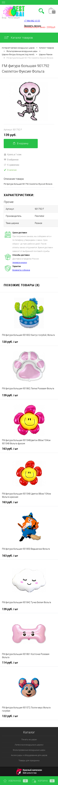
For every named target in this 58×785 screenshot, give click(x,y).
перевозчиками (19, 262)
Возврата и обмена (21, 270)
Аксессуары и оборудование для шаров (29, 755)
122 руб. (10, 716)
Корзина (43, 781)
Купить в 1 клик (12, 154)
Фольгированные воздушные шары (29, 750)
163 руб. (10, 448)
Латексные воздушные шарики (29, 745)
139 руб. (10, 134)
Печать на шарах (29, 739)
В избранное (11, 159)
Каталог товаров (18, 37)
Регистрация (14, 18)
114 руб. (10, 662)
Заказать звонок (32, 26)
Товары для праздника (29, 760)
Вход (4, 18)
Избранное (15, 781)
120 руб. (10, 342)
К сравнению (11, 164)
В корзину (20, 143)
